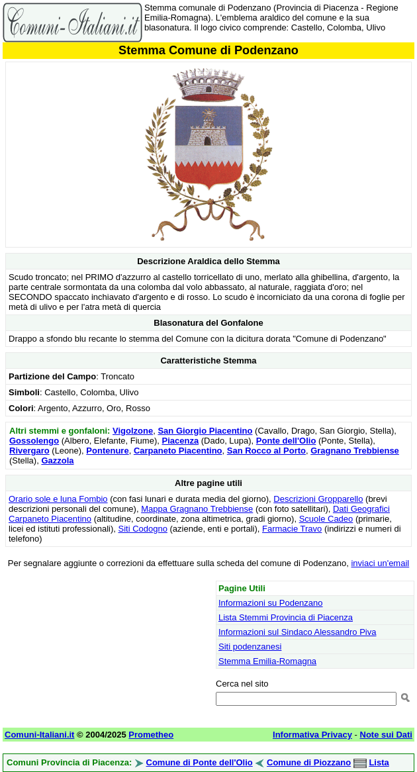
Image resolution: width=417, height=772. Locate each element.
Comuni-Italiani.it (39, 735)
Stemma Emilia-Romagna (267, 661)
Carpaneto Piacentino (178, 451)
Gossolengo (34, 441)
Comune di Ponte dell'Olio (199, 762)
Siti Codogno (142, 529)
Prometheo (150, 735)
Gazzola (57, 460)
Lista (379, 762)
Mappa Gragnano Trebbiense (197, 509)
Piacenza (180, 441)
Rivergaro (29, 451)
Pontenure (107, 451)
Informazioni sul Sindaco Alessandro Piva (297, 632)
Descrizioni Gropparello (318, 499)
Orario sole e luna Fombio (58, 499)
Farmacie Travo (292, 529)
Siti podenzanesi (249, 646)
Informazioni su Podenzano (270, 603)
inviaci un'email (380, 563)
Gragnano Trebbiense (354, 451)
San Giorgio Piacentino (205, 431)
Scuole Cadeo (326, 519)
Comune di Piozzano (309, 762)
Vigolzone (133, 431)
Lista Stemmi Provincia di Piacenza (285, 617)
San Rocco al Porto (266, 451)
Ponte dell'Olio (286, 441)
